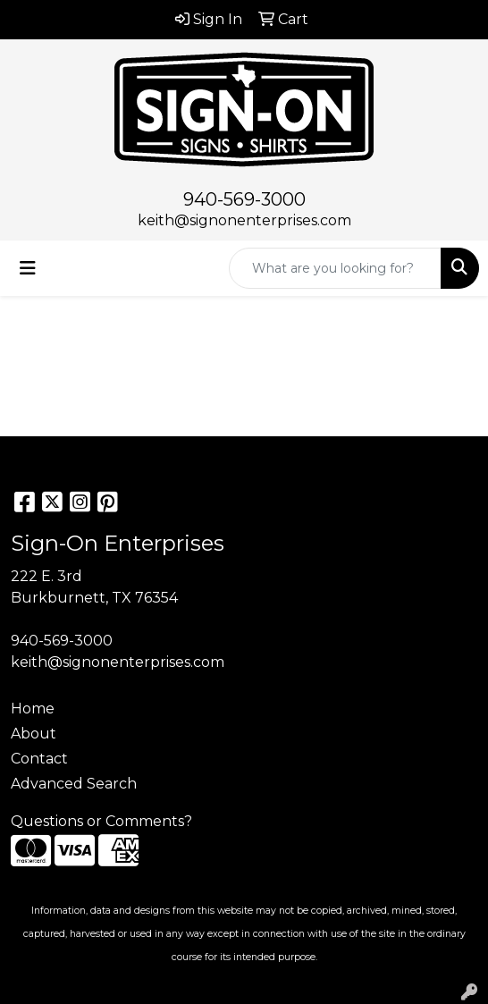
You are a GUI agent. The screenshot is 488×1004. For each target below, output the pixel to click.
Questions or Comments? (101, 821)
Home (33, 708)
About (33, 733)
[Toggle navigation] (27, 268)
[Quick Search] (335, 268)
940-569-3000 (244, 199)
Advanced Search (74, 783)
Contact (39, 758)
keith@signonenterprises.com (244, 220)
